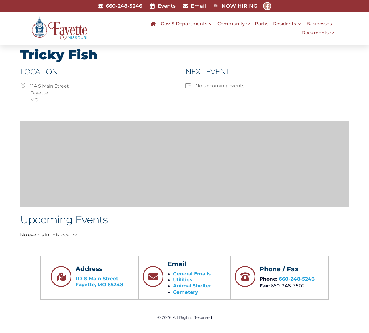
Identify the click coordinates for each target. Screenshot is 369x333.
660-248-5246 (297, 279)
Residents (287, 24)
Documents (318, 33)
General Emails (192, 274)
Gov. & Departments (186, 24)
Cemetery (185, 292)
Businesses (319, 24)
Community (233, 24)
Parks (261, 24)
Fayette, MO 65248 (99, 284)
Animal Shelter (192, 286)
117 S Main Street (97, 278)
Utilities (182, 280)
